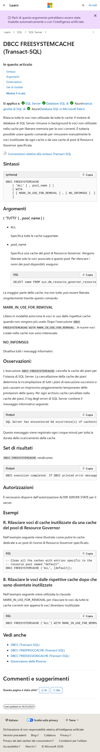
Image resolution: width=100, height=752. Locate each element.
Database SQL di (57, 103)
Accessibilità (10, 746)
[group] (54, 282)
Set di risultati (14, 87)
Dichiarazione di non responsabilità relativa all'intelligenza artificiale (43, 729)
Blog (33, 735)
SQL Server (35, 32)
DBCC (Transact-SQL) (25, 645)
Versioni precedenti (14, 735)
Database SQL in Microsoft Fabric (62, 109)
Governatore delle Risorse (28, 661)
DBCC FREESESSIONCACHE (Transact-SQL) (40, 656)
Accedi (93, 5)
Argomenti (12, 77)
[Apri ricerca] (83, 5)
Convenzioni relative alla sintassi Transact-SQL (39, 154)
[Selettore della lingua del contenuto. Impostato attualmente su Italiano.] (11, 720)
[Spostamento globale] (4, 5)
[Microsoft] (50, 5)
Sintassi (10, 71)
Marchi (29, 746)
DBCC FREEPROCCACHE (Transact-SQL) (38, 650)
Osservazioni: (14, 82)
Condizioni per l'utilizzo (73, 741)
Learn (7, 32)
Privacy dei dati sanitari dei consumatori (27, 741)
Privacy (64, 735)
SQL (19, 32)
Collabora (50, 735)
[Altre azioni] (93, 32)
